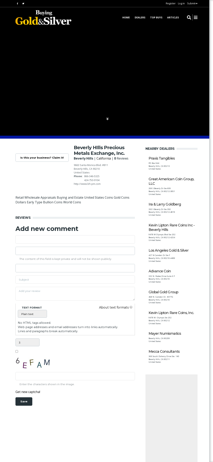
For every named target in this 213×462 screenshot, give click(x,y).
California (104, 158)
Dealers (140, 17)
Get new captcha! (27, 392)
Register (171, 3)
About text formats (113, 307)
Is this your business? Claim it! (42, 157)
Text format (32, 307)
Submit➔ (192, 3)
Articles (173, 17)
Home (126, 17)
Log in (181, 3)
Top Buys (156, 17)
